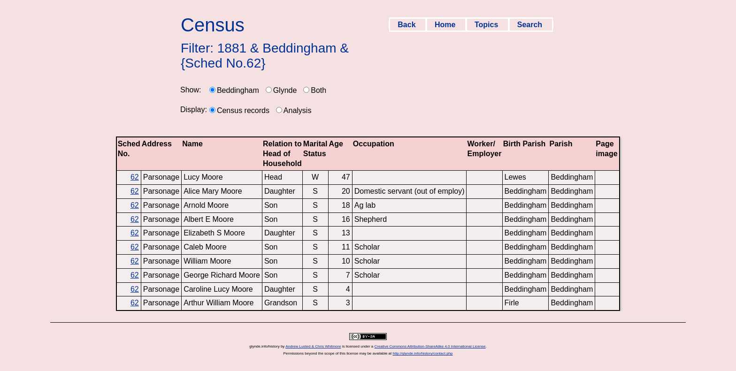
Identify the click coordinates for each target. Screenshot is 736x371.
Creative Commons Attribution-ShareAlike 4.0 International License (430, 346)
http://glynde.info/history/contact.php (422, 353)
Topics (487, 25)
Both (318, 90)
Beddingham (238, 90)
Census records (243, 110)
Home (446, 25)
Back (408, 25)
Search (530, 25)
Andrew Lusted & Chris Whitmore (313, 346)
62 (134, 177)
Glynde (285, 90)
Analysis (298, 110)
